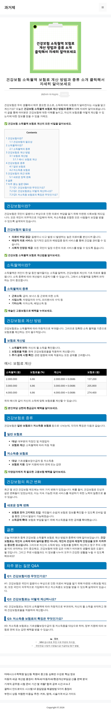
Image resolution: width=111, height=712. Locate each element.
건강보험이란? (14, 138)
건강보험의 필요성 (20, 141)
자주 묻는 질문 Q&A (17, 184)
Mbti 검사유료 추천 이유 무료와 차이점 (57, 642)
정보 (56, 638)
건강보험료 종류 (15, 163)
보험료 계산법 (18, 155)
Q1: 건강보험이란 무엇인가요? (27, 187)
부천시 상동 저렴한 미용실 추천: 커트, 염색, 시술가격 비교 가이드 (40, 693)
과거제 (9, 7)
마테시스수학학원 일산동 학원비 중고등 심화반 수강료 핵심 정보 (39, 674)
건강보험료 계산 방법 (18, 152)
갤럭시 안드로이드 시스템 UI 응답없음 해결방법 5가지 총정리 (38, 689)
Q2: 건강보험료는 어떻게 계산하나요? (30, 191)
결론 (9, 180)
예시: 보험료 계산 (25, 159)
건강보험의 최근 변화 (18, 173)
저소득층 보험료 (19, 170)
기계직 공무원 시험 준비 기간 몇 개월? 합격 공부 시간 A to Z (37, 684)
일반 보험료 (17, 166)
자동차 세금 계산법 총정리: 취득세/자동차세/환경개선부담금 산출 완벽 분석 (45, 679)
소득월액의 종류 (19, 148)
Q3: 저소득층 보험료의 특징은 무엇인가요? (33, 194)
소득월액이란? (14, 145)
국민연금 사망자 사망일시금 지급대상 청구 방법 (57, 645)
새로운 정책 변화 (20, 177)
